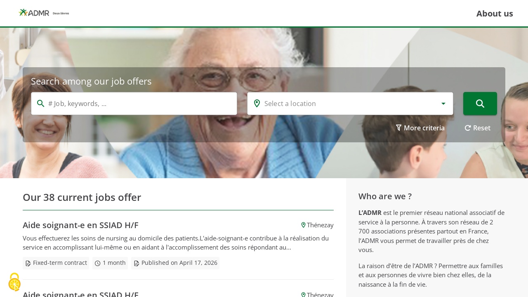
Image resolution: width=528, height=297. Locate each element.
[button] (443, 103)
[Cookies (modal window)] (14, 283)
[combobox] (350, 103)
